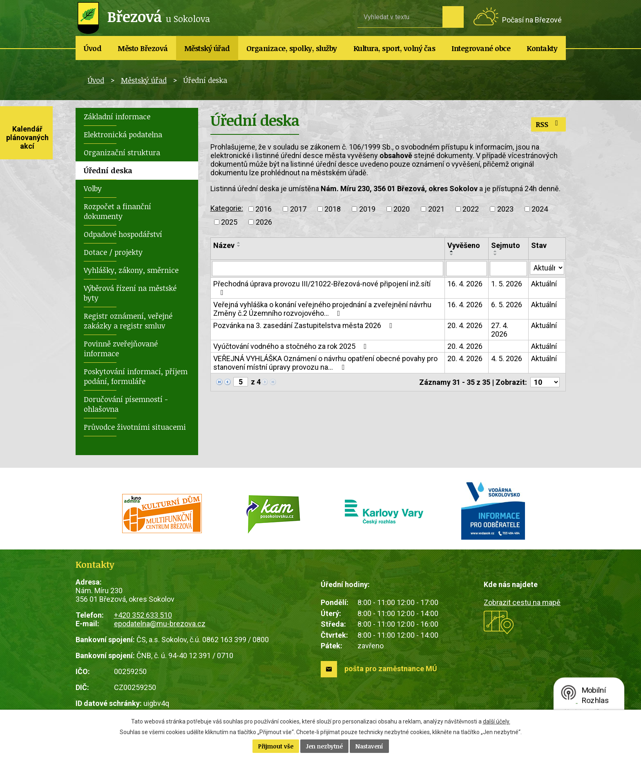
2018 (332, 209)
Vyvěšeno (463, 245)
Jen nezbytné (324, 746)
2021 (436, 209)
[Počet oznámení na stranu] (545, 382)
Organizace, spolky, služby (291, 48)
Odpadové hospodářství (123, 234)
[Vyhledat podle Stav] (547, 268)
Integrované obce (480, 48)
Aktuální (544, 284)
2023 (505, 209)
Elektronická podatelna (123, 134)
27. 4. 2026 (499, 330)
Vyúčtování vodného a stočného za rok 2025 (291, 346)
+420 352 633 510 (143, 615)
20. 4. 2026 (464, 326)
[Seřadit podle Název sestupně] (239, 246)
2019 (367, 209)
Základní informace (117, 116)
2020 (401, 209)
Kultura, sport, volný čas (394, 48)
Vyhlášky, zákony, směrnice (131, 270)
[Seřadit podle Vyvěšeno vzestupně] (451, 251)
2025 (229, 222)
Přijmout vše (275, 746)
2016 (263, 209)
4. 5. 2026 (506, 359)
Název (224, 245)
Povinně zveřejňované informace (121, 348)
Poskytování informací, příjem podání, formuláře (136, 376)
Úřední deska (108, 170)
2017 (298, 209)
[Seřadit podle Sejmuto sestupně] (495, 254)
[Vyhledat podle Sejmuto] (508, 269)
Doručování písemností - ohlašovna (126, 404)
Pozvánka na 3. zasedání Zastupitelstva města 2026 (304, 326)
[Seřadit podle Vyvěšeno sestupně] (451, 254)
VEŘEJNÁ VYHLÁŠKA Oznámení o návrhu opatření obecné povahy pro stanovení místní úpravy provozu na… (325, 363)
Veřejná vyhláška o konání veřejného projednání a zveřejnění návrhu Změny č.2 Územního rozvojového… (322, 309)
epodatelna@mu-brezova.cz (159, 623)
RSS (548, 124)
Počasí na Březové (532, 20)
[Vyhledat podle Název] (328, 269)
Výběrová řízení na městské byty (130, 293)
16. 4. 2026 (464, 284)
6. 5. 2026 (506, 305)
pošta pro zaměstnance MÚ (390, 668)
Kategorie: (226, 208)
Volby (93, 188)
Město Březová (143, 48)
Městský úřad (207, 48)
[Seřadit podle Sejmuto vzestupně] (495, 251)
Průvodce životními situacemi (135, 427)
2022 (470, 209)
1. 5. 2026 (506, 284)
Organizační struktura (122, 152)
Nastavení (369, 746)
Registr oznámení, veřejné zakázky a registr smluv (128, 320)
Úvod (92, 48)
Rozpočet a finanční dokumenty (117, 211)
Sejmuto (505, 245)
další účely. (496, 721)
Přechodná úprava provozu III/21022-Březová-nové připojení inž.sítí (322, 288)
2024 (540, 209)
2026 (264, 222)
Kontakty (542, 48)
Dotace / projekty (113, 252)
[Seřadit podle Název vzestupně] (239, 242)
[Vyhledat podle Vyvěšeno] (466, 269)
